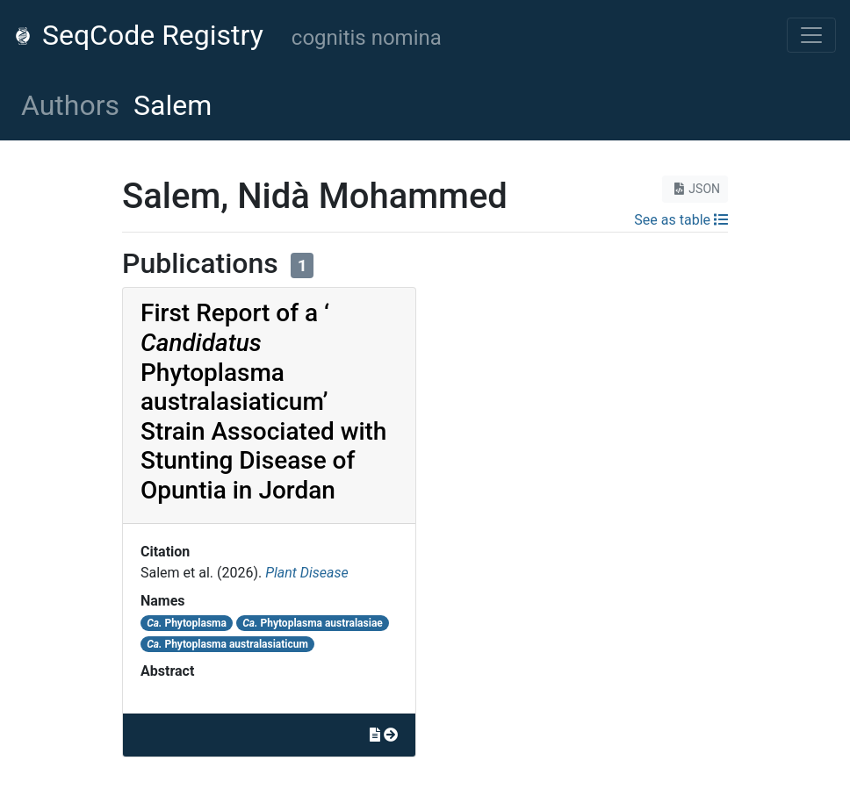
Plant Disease (306, 572)
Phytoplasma (187, 623)
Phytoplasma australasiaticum (227, 644)
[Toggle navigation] (811, 35)
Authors (70, 105)
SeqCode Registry (138, 35)
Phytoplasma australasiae (312, 623)
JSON (695, 189)
